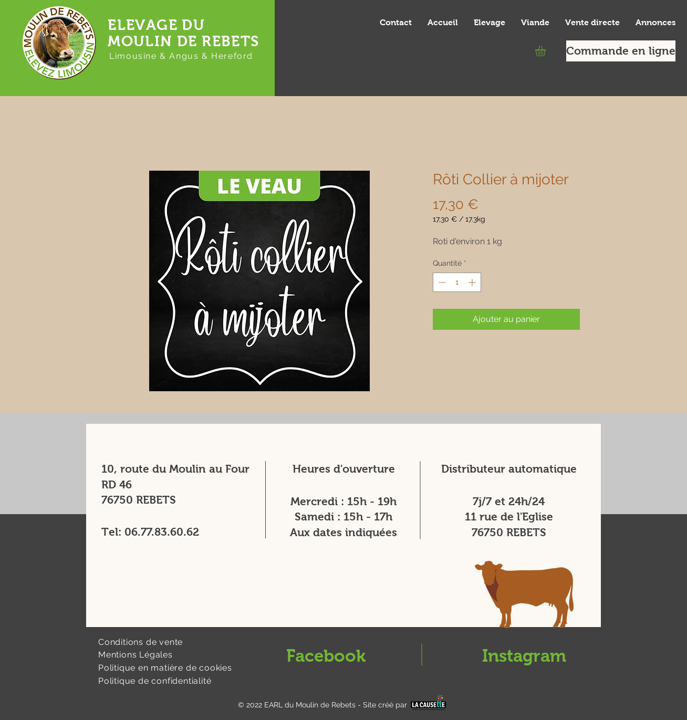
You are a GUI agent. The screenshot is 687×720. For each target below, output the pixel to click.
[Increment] (473, 282)
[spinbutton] (456, 282)
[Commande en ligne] (620, 50)
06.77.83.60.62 (161, 532)
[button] (546, 51)
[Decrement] (440, 282)
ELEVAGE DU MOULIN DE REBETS (183, 33)
